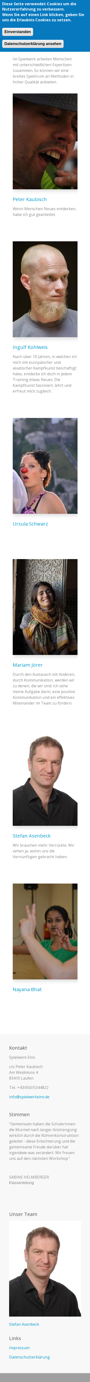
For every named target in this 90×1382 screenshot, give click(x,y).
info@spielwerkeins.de (29, 1096)
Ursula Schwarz (30, 523)
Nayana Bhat (27, 989)
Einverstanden (17, 31)
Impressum (19, 1347)
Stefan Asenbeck (32, 836)
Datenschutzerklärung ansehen (32, 43)
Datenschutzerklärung (29, 1357)
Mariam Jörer (28, 665)
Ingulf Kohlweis (30, 347)
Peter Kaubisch (30, 199)
